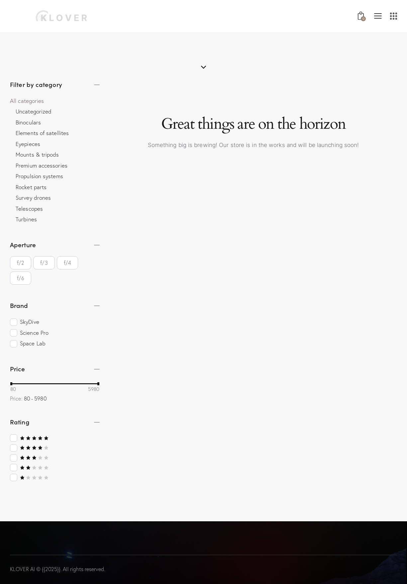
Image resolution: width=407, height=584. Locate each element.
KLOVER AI (22, 569)
